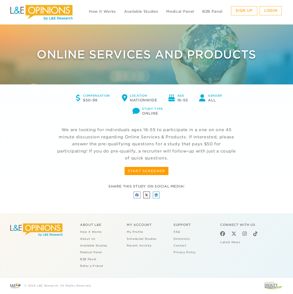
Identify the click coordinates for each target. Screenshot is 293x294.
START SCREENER (146, 171)
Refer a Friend (91, 266)
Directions (181, 239)
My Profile (135, 232)
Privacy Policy (184, 252)
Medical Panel (180, 11)
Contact (179, 245)
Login (270, 10)
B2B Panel (212, 11)
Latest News (230, 242)
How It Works (102, 11)
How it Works (91, 232)
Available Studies (141, 11)
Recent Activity (139, 245)
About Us (87, 239)
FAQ (176, 232)
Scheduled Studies (141, 239)
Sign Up (244, 10)
